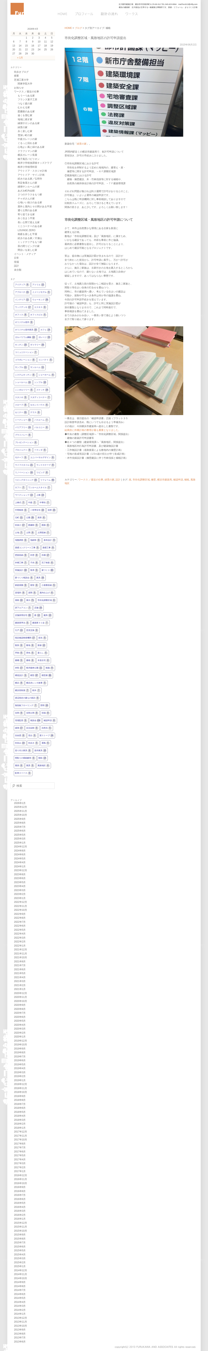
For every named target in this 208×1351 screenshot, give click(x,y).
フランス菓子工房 (27, 99)
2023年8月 (20, 874)
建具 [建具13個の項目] (48, 615)
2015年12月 (20, 1222)
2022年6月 (20, 925)
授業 (16, 75)
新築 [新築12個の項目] (42, 645)
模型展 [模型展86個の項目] (47, 675)
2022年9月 (20, 914)
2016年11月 (20, 1179)
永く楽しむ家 (25, 131)
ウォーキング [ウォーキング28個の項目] (40, 300)
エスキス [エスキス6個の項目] (40, 307)
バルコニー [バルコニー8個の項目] (41, 427)
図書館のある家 (26, 111)
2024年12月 (20, 846)
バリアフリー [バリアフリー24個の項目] (23, 427)
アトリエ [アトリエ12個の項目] (38, 285)
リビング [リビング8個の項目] (42, 472)
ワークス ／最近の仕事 (90, 479)
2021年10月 (20, 957)
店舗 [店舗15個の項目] (38, 608)
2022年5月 (20, 929)
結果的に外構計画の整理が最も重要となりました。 (93, 430)
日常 (16, 257)
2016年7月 (20, 1195)
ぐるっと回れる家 (27, 143)
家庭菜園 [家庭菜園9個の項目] (21, 585)
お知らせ (19, 87)
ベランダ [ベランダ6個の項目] (40, 450)
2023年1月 (20, 898)
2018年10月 (20, 1092)
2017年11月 (20, 1135)
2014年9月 (20, 1282)
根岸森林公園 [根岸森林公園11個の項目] (34, 668)
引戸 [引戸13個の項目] (19, 630)
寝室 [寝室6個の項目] (34, 585)
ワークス (131, 14)
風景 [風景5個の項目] (30, 765)
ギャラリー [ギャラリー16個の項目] (37, 345)
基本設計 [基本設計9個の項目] (50, 540)
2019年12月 (20, 1040)
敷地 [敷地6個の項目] (30, 645)
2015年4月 (20, 1254)
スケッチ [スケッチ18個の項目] (42, 390)
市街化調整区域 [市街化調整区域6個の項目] (47, 600)
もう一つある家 (26, 95)
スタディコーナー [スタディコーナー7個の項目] (40, 397)
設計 (118, 479)
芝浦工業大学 (21, 79)
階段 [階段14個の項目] (42, 758)
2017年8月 (20, 1143)
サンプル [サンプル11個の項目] (21, 367)
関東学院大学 (25, 83)
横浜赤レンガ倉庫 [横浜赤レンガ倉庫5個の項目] (36, 683)
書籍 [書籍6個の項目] (30, 660)
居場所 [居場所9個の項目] (20, 593)
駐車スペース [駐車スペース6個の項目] (23, 773)
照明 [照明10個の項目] (44, 705)
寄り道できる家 (26, 214)
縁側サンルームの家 (29, 186)
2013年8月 (20, 1333)
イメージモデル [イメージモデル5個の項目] (41, 292)
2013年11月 (20, 1321)
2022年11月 (20, 906)
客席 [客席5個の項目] (34, 570)
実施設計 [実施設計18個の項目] (21, 570)
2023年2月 (20, 894)
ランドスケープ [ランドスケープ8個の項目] (45, 465)
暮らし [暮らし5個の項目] (43, 653)
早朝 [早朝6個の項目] (19, 653)
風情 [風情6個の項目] (19, 765)
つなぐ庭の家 (25, 103)
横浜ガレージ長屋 (27, 155)
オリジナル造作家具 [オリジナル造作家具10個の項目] (26, 330)
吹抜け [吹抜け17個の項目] (20, 525)
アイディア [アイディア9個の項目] (22, 285)
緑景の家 (82, 143)
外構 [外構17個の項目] (46, 555)
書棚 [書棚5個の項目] (19, 660)
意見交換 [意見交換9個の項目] (32, 630)
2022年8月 (20, 917)
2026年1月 (20, 803)
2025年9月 (20, 819)
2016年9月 (20, 1187)
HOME (64, 14)
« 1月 (20, 57)
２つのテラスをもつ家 (30, 194)
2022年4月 (20, 933)
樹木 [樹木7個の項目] (36, 690)
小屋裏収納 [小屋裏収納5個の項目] (49, 585)
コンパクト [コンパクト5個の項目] (45, 360)
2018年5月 (20, 1112)
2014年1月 (20, 1313)
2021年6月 (20, 969)
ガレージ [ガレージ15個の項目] (44, 337)
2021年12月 (20, 949)
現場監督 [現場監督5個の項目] (21, 720)
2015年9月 (20, 1234)
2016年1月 (20, 1218)
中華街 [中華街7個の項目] (45, 502)
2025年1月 (20, 842)
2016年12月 (20, 1175)
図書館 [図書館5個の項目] (33, 525)
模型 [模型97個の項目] (34, 675)
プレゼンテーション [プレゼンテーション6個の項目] (26, 442)
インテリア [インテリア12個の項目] (22, 300)
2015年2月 (20, 1262)
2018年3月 (20, 1119)
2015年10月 (20, 1230)
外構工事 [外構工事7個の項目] (21, 563)
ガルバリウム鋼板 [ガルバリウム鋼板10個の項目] (25, 337)
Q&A (192, 14)
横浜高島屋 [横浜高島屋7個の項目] (22, 690)
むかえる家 (24, 107)
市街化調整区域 (141, 479)
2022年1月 (20, 945)
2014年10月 (20, 1278)
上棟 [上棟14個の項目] (40, 495)
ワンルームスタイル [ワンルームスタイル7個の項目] (39, 487)
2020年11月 (20, 997)
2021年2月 (20, 985)
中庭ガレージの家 (27, 139)
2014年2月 (20, 1310)
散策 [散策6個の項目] (19, 645)
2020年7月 (20, 1012)
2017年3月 (20, 1163)
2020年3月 (20, 1028)
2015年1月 (20, 1266)
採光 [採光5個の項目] (42, 638)
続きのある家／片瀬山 (30, 238)
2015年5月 (20, 1250)
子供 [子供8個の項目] (34, 563)
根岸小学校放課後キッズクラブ (35, 162)
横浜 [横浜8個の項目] (19, 683)
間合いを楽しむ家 (27, 250)
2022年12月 (20, 902)
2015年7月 (20, 1242)
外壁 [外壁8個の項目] (34, 555)
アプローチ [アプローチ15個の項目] (22, 292)
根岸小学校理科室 (27, 166)
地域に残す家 (25, 119)
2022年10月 (20, 910)
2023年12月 (20, 870)
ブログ (177, 14)
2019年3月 (20, 1072)
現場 (16, 262)
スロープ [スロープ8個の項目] (21, 405)
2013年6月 (20, 1341)
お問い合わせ (155, 14)
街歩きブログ (21, 71)
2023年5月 (20, 882)
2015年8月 (20, 1238)
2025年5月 (20, 834)
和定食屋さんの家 (27, 182)
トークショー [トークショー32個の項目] (23, 420)
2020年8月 (20, 1009)
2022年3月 (20, 937)
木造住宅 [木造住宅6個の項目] (44, 660)
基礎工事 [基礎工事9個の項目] (48, 547)
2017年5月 (20, 1155)
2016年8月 (20, 1191)
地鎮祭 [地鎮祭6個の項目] (35, 540)
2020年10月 (20, 1001)
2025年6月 (20, 830)
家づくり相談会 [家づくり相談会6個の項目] (24, 578)
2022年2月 (20, 941)
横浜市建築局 (164, 479)
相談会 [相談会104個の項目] (35, 720)
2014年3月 (20, 1305)
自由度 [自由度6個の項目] (20, 735)
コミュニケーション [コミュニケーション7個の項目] (26, 352)
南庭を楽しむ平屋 (27, 234)
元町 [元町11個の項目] (19, 517)
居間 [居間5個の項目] (32, 593)
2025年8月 (20, 822)
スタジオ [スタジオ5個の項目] (21, 397)
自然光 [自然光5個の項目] (47, 728)
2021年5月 (20, 973)
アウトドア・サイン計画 (31, 174)
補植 (186, 479)
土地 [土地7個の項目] (19, 532)
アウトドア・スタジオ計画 (32, 170)
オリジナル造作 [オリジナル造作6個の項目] (24, 322)
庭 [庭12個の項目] (37, 615)
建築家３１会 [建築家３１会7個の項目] (40, 623)
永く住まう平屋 (26, 218)
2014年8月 (20, 1286)
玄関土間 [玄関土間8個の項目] (32, 713)
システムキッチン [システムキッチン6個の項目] (25, 375)
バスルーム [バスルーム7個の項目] (41, 420)
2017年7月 (20, 1147)
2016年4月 (20, 1207)
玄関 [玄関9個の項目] (19, 713)
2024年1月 (20, 866)
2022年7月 (20, 921)
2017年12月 (20, 1131)
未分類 (17, 269)
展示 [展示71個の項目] (30, 600)
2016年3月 (20, 1210)
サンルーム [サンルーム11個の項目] (37, 367)
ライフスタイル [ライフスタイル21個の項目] (24, 465)
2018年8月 (20, 1100)
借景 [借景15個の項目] (52, 510)
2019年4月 (20, 1068)
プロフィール (84, 14)
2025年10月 (20, 814)
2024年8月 (20, 850)
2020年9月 (20, 1005)
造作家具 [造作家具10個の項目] (40, 750)
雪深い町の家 (25, 135)
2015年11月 (20, 1226)
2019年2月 (20, 1076)
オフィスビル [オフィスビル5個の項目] (38, 315)
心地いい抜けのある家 (30, 202)
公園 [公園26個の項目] (30, 517)
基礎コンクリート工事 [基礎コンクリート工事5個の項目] (27, 547)
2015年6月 (20, 1246)
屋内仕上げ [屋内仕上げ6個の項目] (47, 593)
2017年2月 (20, 1167)
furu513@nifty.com (189, 4)
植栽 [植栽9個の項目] (50, 668)
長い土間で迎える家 (29, 222)
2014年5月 (20, 1298)
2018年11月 (20, 1088)
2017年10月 (20, 1139)
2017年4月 (20, 1159)
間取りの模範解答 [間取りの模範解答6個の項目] (25, 758)
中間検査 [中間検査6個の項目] (21, 510)
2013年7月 (20, 1337)
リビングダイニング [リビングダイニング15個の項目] (26, 480)
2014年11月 (20, 1274)
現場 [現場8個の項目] (46, 713)
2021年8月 (20, 961)
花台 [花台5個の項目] (32, 735)
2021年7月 (20, 965)
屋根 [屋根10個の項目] (19, 600)
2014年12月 (20, 1270)
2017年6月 (20, 1151)
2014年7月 (20, 1290)
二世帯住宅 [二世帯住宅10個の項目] (37, 510)
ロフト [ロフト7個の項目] (20, 487)
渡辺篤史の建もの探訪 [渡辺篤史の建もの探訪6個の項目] (27, 698)
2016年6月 (20, 1199)
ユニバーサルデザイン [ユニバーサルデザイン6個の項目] (42, 457)
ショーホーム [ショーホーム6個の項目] (46, 375)
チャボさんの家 (26, 198)
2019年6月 (20, 1060)
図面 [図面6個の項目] (46, 525)
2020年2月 (20, 1032)
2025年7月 (20, 826)
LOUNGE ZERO (26, 230)
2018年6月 (20, 1108)
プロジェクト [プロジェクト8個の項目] (23, 450)
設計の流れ (109, 14)
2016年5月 (20, 1203)
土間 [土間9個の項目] (30, 532)
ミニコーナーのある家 (30, 226)
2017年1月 (20, 1171)
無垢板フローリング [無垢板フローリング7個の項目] (26, 705)
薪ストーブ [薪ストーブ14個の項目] (47, 735)
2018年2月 (20, 1123)
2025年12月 (20, 807)
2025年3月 (20, 838)
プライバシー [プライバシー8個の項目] (23, 435)
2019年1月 (20, 1080)
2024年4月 (20, 862)
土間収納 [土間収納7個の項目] (44, 532)
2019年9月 (20, 1048)
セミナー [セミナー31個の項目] (21, 412)
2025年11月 (20, 811)
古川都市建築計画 (126, 4)
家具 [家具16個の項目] (40, 578)
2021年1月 (20, 989)
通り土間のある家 (27, 210)
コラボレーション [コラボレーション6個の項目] (25, 360)
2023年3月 (20, 890)
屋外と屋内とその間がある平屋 (35, 206)
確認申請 (178, 479)
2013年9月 (20, 1329)
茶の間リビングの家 (29, 246)
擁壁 (153, 479)
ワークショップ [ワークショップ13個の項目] (24, 495)
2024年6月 (20, 854)
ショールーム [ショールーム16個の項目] (23, 382)
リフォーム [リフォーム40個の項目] (47, 480)
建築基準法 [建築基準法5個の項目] (22, 623)
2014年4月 (20, 1302)
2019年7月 (20, 1056)
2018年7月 (20, 1104)
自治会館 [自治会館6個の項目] (32, 728)
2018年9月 (20, 1096)
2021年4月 (20, 977)
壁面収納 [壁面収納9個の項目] (21, 555)
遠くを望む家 (25, 115)
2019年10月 (20, 1044)
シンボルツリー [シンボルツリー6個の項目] (24, 390)
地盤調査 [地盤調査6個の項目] (21, 540)
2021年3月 (20, 981)
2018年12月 (20, 1084)
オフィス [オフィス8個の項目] (21, 315)
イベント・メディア (25, 254)
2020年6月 (20, 1017)
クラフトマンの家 (27, 151)
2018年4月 (20, 1115)
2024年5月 (20, 858)
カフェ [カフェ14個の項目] (45, 330)
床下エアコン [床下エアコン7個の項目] (23, 608)
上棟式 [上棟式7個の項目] (20, 502)
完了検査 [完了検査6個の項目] (48, 563)
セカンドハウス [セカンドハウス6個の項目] (39, 405)
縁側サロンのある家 (29, 123)
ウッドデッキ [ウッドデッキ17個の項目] (23, 307)
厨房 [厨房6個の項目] (42, 517)
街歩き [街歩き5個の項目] (33, 743)
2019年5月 (20, 1064)
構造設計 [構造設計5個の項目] (21, 675)
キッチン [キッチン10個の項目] (21, 345)
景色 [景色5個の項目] (30, 653)
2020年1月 (20, 1036)
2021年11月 (20, 953)
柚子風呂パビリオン (29, 159)
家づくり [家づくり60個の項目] (48, 570)
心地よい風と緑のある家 (31, 147)
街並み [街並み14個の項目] (20, 743)
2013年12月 (20, 1317)
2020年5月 (20, 1020)
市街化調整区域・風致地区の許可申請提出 (95, 38)
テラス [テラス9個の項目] (35, 412)
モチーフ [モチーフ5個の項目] (21, 457)
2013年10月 (20, 1325)
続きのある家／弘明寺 (30, 178)
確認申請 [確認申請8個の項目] (50, 720)
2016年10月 (20, 1183)
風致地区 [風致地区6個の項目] (44, 765)
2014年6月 (20, 1294)
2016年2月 (20, 1215)
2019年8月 (20, 1052)
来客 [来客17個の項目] (19, 668)
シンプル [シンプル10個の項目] (40, 382)
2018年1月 (20, 1127)
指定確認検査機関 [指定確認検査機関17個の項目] (25, 638)
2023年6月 (20, 878)
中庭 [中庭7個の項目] (32, 502)
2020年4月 (20, 1024)
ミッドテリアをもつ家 (30, 242)
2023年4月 (20, 886)
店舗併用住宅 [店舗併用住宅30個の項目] (23, 615)
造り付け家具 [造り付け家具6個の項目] (23, 750)
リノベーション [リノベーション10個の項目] (24, 472)
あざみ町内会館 (26, 190)
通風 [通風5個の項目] (46, 743)
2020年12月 (20, 993)
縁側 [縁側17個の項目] (19, 728)
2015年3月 (20, 1258)
